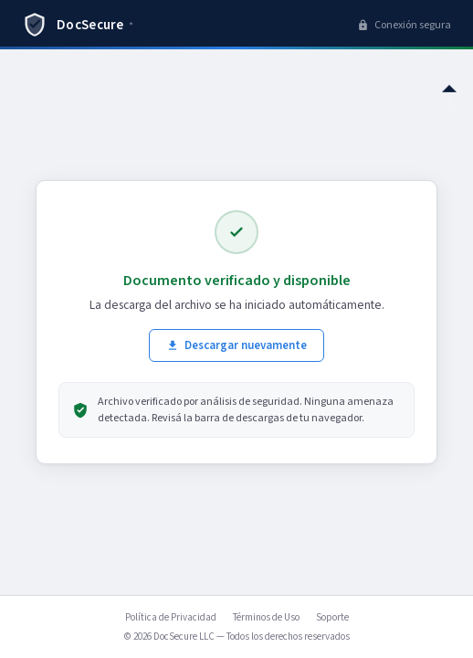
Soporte (332, 617)
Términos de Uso (266, 617)
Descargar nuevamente (236, 345)
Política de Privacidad (170, 617)
